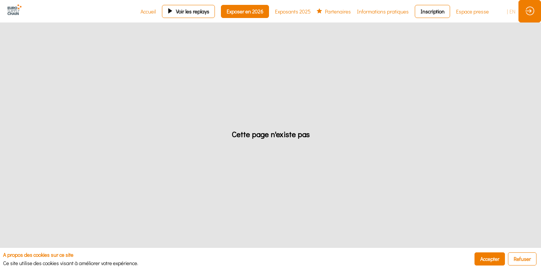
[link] (148, 11)
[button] (188, 11)
